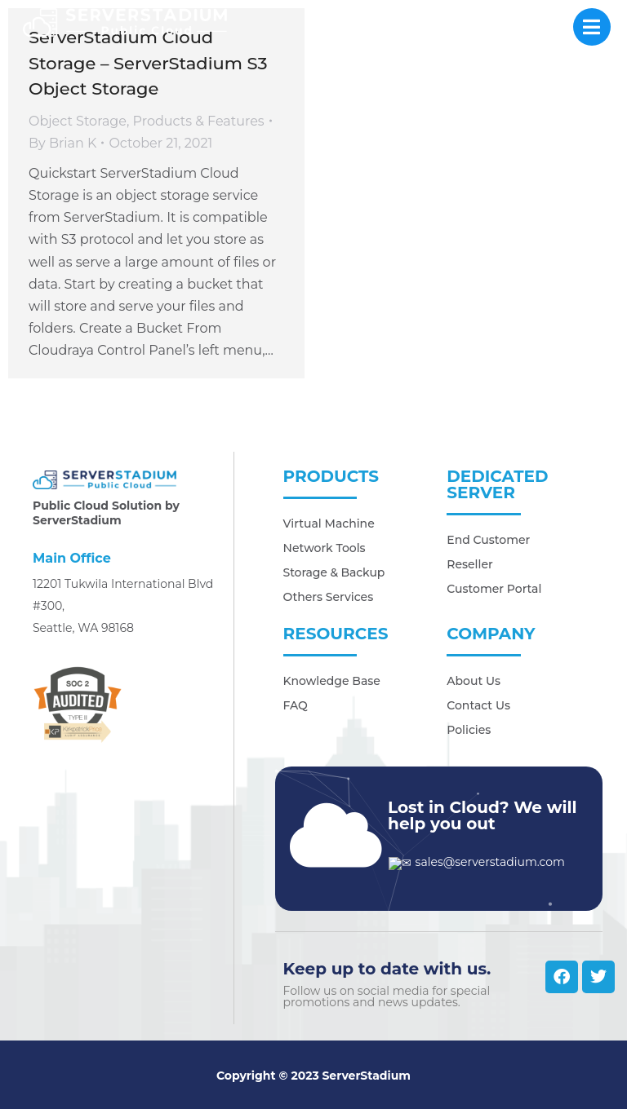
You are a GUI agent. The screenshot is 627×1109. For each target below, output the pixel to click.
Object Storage (78, 121)
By (62, 143)
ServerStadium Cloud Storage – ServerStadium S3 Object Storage (148, 63)
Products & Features (199, 121)
